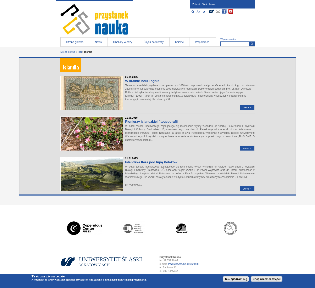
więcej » (247, 107)
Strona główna (74, 42)
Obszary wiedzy (122, 42)
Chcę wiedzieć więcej (267, 279)
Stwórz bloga (208, 4)
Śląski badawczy (154, 42)
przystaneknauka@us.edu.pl (183, 263)
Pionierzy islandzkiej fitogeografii (151, 121)
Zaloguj (196, 4)
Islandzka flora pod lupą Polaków (151, 162)
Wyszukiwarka (228, 39)
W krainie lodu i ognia (142, 81)
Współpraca (202, 42)
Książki (179, 42)
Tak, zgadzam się (236, 279)
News (98, 42)
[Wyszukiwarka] (252, 43)
